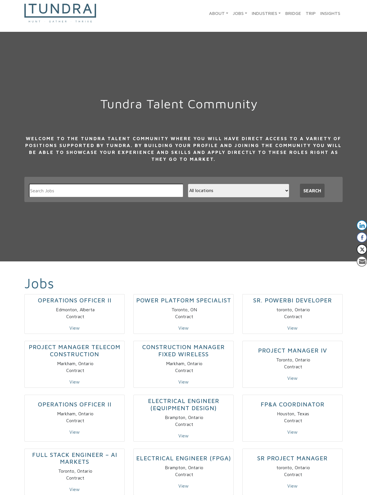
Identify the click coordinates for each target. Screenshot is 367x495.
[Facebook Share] (362, 237)
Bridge (293, 13)
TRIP (311, 13)
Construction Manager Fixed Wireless (183, 350)
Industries (264, 13)
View (74, 327)
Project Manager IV (292, 350)
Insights (330, 13)
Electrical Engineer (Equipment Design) (183, 404)
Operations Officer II (75, 300)
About (217, 13)
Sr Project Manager (292, 458)
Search (312, 190)
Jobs (238, 13)
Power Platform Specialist (183, 300)
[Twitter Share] (362, 249)
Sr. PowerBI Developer (292, 300)
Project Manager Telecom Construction (74, 350)
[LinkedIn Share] (362, 225)
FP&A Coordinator (293, 404)
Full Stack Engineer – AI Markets (74, 458)
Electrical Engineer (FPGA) (183, 458)
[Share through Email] (362, 261)
